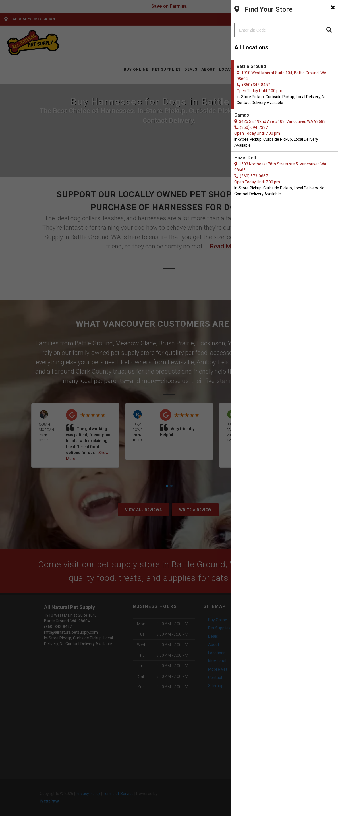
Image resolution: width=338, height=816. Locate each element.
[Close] (333, 7)
